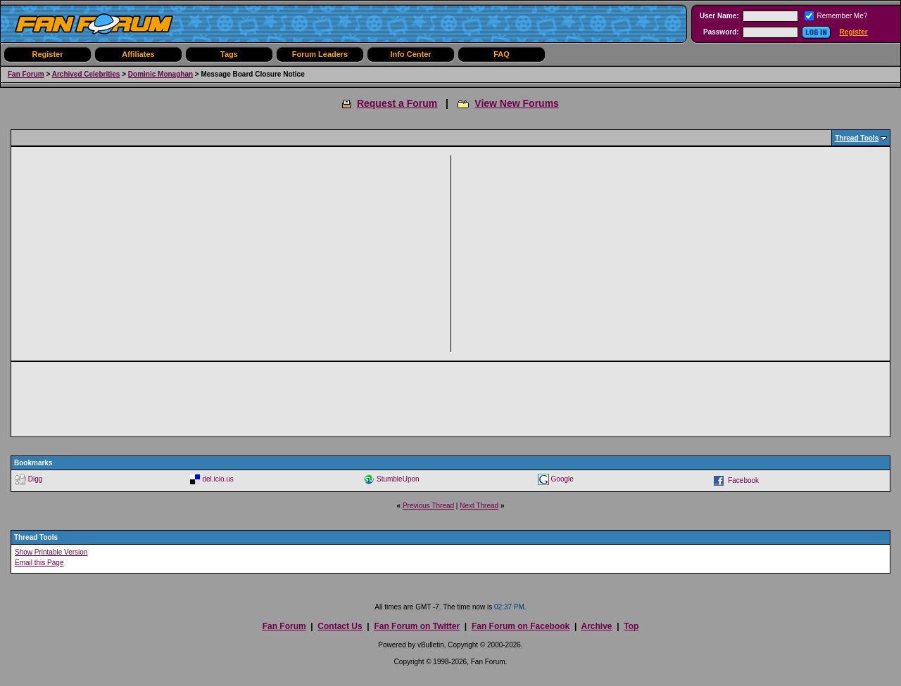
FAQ (501, 54)
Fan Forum (26, 74)
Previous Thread (428, 506)
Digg (35, 479)
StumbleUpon (398, 479)
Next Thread (479, 506)
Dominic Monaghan (160, 74)
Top (631, 626)
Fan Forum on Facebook (520, 626)
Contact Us (339, 626)
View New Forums (516, 103)
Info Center (410, 54)
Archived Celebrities (86, 74)
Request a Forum (397, 103)
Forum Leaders (320, 54)
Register (854, 32)
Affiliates (138, 54)
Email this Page (39, 563)
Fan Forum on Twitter (417, 626)
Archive (596, 626)
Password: (721, 32)
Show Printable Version (51, 552)
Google (562, 479)
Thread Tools (856, 138)
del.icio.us (217, 479)
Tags (229, 54)
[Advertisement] (235, 253)
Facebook (743, 480)
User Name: (719, 16)
